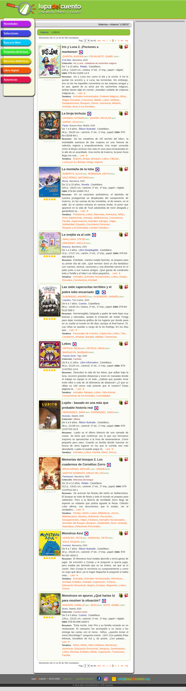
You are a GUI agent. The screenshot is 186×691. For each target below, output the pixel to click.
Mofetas (115, 100)
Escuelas (75, 100)
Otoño (85, 513)
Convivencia (115, 217)
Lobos (106, 100)
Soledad (87, 582)
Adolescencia (101, 217)
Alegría (91, 585)
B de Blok (66, 60)
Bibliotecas (104, 513)
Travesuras (110, 336)
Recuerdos (106, 516)
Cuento (83, 303)
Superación (99, 582)
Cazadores (68, 336)
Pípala (65, 125)
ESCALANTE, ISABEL (104, 56)
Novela (85, 184)
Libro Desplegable (88, 250)
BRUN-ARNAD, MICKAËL (78, 469)
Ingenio (98, 162)
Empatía (80, 224)
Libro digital (16, 70)
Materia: (44, 32)
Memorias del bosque (83, 480)
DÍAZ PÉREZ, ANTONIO (78, 177)
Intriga (89, 162)
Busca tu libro (16, 42)
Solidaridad (68, 224)
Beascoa (66, 247)
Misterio (116, 103)
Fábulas (114, 158)
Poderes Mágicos (109, 96)
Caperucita (105, 333)
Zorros (114, 513)
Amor (114, 523)
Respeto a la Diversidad (75, 227)
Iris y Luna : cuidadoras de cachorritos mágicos (95, 63)
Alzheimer (93, 516)
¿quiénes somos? (85, 678)
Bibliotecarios (69, 516)
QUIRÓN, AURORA (75, 56)
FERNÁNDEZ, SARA (76, 412)
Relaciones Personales (87, 526)
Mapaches (112, 585)
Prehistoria (79, 214)
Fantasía (93, 519)
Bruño (65, 609)
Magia (65, 100)
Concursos (87, 100)
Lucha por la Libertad (73, 162)
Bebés (97, 100)
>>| (126, 40)
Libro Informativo (89, 362)
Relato (83, 66)
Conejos (100, 585)
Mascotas (99, 214)
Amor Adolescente (72, 217)
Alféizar (76, 419)
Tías (123, 333)
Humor (94, 103)
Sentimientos (118, 648)
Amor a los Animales (83, 106)
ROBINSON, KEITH (101, 173)
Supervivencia (79, 221)
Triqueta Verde (69, 356)
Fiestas (77, 513)
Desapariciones (70, 103)
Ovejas (123, 276)
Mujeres (77, 158)
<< (103, 40)
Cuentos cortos (80, 612)
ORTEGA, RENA (73, 348)
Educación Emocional (74, 585)
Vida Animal (108, 392)
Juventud (66, 545)
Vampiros (104, 648)
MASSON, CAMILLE (75, 605)
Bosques (85, 103)
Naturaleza (68, 526)
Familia (66, 221)
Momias (74, 651)
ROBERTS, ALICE (74, 173)
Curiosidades (103, 395)
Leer (82, 93)
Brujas (86, 158)
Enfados (76, 582)
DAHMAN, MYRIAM (75, 118)
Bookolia (66, 416)
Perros (112, 452)
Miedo (93, 651)
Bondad (90, 336)
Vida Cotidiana (96, 645)
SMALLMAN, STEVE (76, 239)
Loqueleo (66, 300)
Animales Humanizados (86, 96)
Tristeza (111, 582)
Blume (65, 181)
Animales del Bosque (73, 523)
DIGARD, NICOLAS (103, 118)
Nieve (104, 452)
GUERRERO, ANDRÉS (77, 296)
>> (122, 40)
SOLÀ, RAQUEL (74, 541)
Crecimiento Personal (98, 224)
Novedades (16, 24)
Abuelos (82, 516)
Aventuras (105, 103)
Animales (78, 276)
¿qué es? (68, 678)
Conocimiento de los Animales (78, 395)
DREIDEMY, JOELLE (76, 243)
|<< (99, 40)
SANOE (103, 469)
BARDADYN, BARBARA (78, 352)
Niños (76, 645)
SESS (96, 605)
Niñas (123, 96)
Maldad (99, 336)
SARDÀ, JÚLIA (73, 122)
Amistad (66, 106)
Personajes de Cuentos (85, 333)
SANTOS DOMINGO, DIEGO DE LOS (85, 473)
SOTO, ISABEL (114, 605)
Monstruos (117, 578)
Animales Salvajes (98, 221)
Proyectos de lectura (16, 52)
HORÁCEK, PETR (74, 538)
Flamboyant (67, 476)
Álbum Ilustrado (87, 128)
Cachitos (77, 359)
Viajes (112, 221)
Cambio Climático (99, 227)
